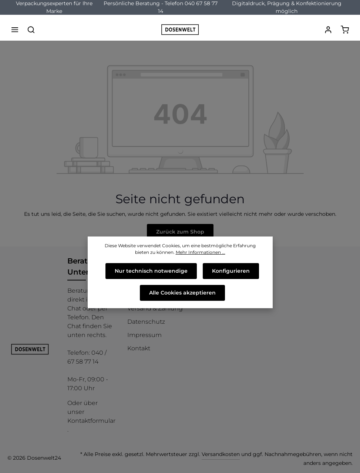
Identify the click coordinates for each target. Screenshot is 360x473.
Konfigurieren (231, 271)
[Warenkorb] (345, 29)
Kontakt (138, 348)
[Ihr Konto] (328, 29)
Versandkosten (221, 454)
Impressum (144, 334)
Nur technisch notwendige (151, 271)
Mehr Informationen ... (200, 252)
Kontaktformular (91, 420)
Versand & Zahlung (155, 308)
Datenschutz (146, 321)
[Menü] (14, 29)
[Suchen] (31, 29)
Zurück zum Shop (180, 231)
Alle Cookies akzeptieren (182, 292)
